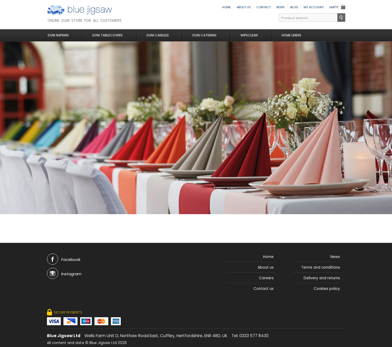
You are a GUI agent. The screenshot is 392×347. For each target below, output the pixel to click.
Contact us (263, 288)
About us (243, 7)
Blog (294, 7)
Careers (266, 278)
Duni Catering (203, 35)
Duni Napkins (60, 35)
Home (226, 7)
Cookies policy (327, 288)
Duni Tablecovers (108, 35)
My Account (314, 7)
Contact (263, 7)
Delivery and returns (322, 278)
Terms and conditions (320, 267)
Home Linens (287, 35)
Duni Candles (157, 35)
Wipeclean (246, 35)
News (280, 7)
